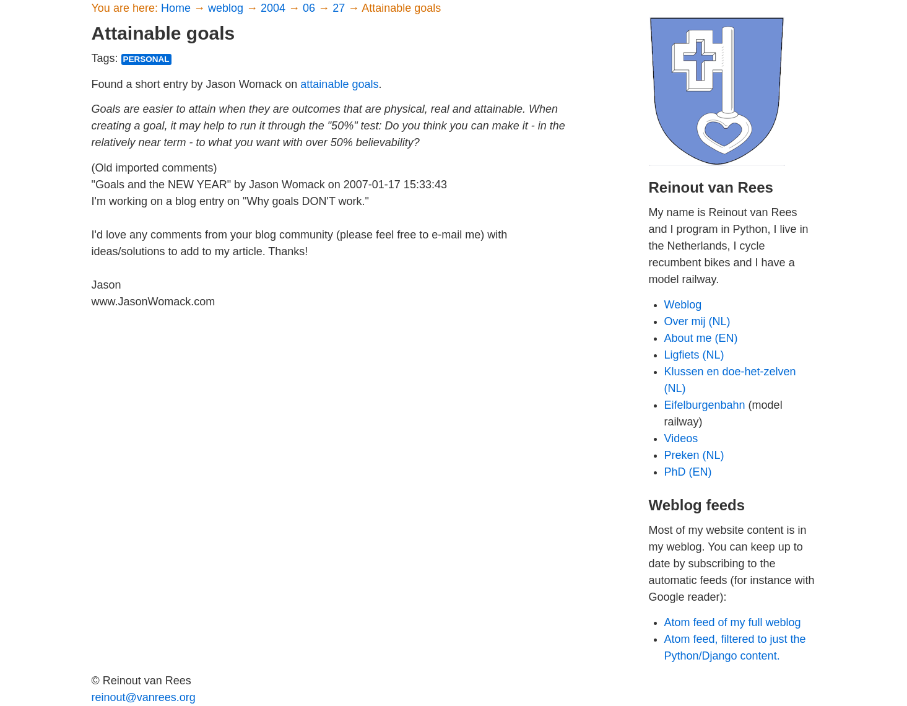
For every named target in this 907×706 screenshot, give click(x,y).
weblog (227, 8)
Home (177, 8)
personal (146, 59)
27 (340, 8)
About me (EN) (701, 338)
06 (310, 8)
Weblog (683, 305)
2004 (275, 8)
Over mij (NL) (697, 321)
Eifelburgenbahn (704, 405)
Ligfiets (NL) (694, 355)
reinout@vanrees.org (144, 697)
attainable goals (339, 84)
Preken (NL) (694, 455)
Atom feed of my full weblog (732, 622)
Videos (681, 438)
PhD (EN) (688, 472)
